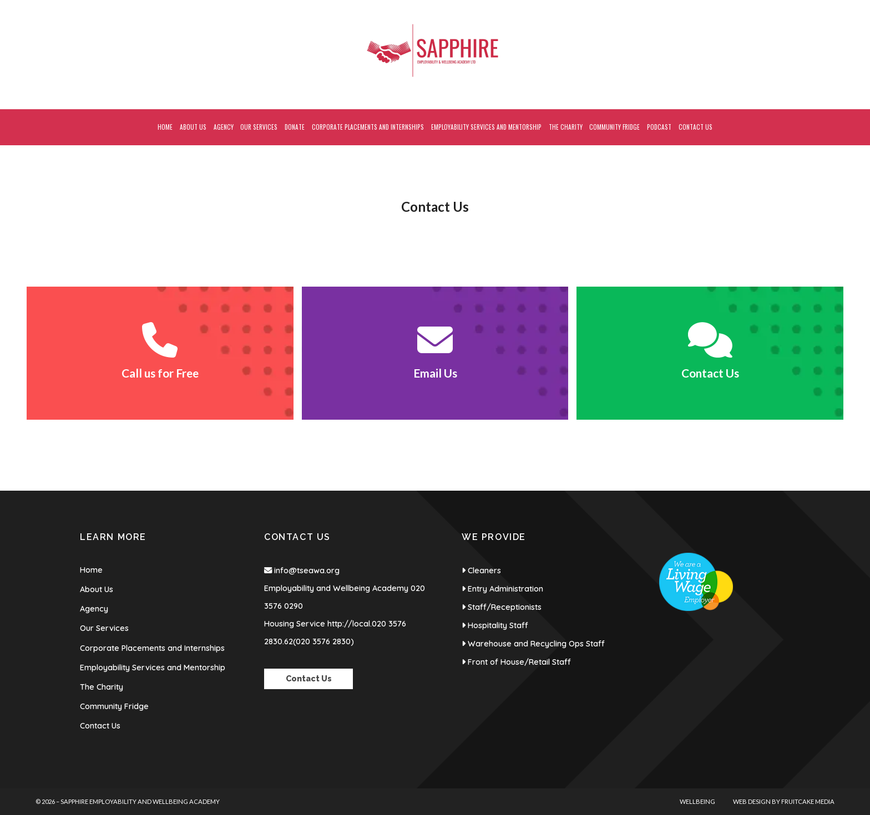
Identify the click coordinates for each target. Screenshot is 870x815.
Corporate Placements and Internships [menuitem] (368, 127)
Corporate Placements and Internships (152, 648)
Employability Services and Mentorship (152, 668)
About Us (96, 589)
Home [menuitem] (165, 127)
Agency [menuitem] (224, 127)
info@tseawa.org (307, 570)
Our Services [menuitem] (258, 127)
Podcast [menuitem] (659, 127)
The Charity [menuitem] (566, 127)
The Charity (101, 687)
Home (91, 570)
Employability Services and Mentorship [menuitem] (486, 127)
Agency (94, 609)
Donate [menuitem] (295, 127)
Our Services (104, 628)
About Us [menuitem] (193, 127)
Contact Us (100, 726)
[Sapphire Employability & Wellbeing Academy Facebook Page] (808, 5)
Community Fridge (114, 706)
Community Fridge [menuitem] (614, 127)
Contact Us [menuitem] (695, 127)
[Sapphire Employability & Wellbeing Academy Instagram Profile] (831, 5)
